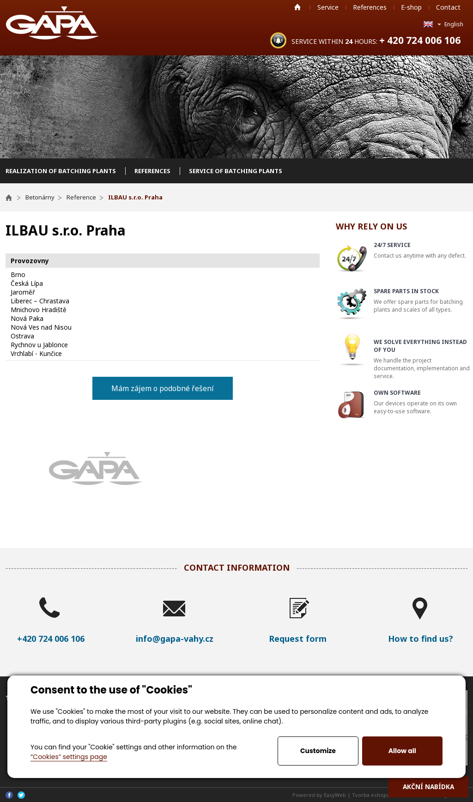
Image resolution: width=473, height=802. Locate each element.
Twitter (21, 795)
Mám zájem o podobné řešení (162, 388)
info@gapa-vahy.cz (174, 638)
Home (297, 7)
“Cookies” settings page (68, 756)
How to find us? (420, 638)
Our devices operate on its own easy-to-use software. (422, 402)
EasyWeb (335, 794)
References (370, 7)
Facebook (9, 795)
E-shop (411, 7)
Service (328, 7)
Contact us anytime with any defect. (422, 250)
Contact (448, 7)
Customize (318, 750)
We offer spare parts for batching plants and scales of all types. (422, 300)
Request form (298, 638)
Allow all (402, 750)
